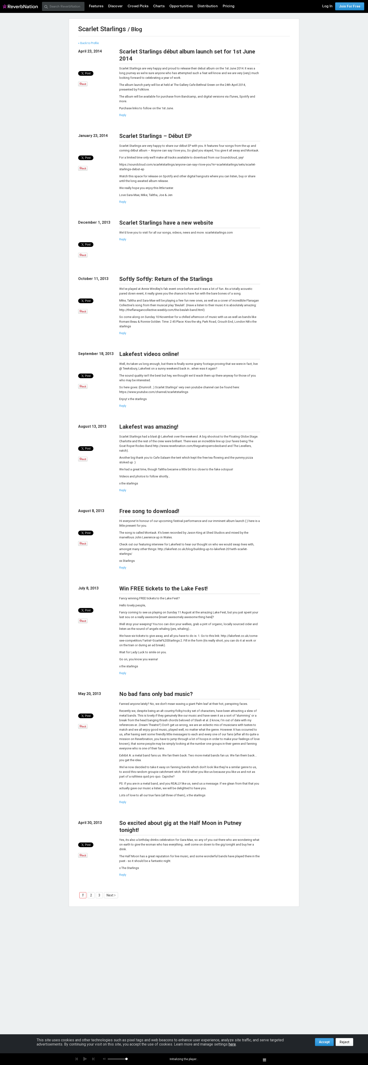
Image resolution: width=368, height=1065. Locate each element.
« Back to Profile (88, 43)
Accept (324, 1042)
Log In (327, 6)
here (232, 1044)
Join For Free (349, 6)
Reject (344, 1042)
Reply (122, 115)
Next (110, 895)
